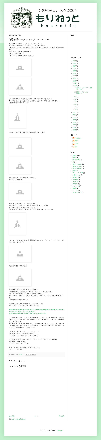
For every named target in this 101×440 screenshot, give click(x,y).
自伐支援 (75, 181)
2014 (74, 120)
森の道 (74, 170)
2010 (74, 130)
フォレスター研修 (78, 173)
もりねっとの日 (77, 166)
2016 (74, 115)
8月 (75, 99)
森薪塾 (74, 188)
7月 (75, 101)
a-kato (76, 143)
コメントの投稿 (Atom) (18, 419)
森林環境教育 (76, 159)
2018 (74, 81)
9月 (75, 96)
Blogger (60, 430)
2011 (74, 127)
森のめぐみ (76, 177)
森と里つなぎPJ (77, 168)
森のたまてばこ (77, 164)
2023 (74, 68)
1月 (75, 109)
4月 (75, 106)
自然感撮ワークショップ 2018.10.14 (82, 92)
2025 (74, 63)
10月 (76, 85)
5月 (75, 104)
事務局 (74, 157)
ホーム (36, 416)
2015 (74, 117)
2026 (74, 61)
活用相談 (75, 179)
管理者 (77, 141)
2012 (74, 125)
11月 (76, 83)
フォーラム (76, 186)
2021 (74, 73)
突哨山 (74, 155)
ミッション (76, 190)
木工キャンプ (76, 175)
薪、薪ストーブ (77, 192)
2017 (74, 112)
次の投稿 (11, 416)
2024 (74, 66)
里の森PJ (75, 183)
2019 (74, 78)
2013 (74, 122)
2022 (74, 71)
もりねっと (78, 138)
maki (76, 146)
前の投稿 (61, 416)
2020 (74, 76)
